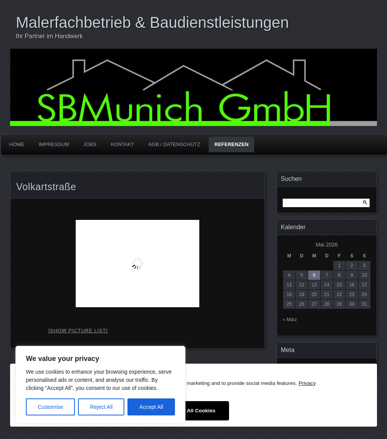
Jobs (90, 144)
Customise (50, 407)
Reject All (101, 407)
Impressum (54, 144)
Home (16, 144)
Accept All (151, 407)
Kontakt (122, 144)
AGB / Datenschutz (174, 144)
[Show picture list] (78, 331)
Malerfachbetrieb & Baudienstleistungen (152, 22)
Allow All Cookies (193, 410)
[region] (100, 385)
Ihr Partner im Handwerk (49, 36)
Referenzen (231, 144)
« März (290, 319)
